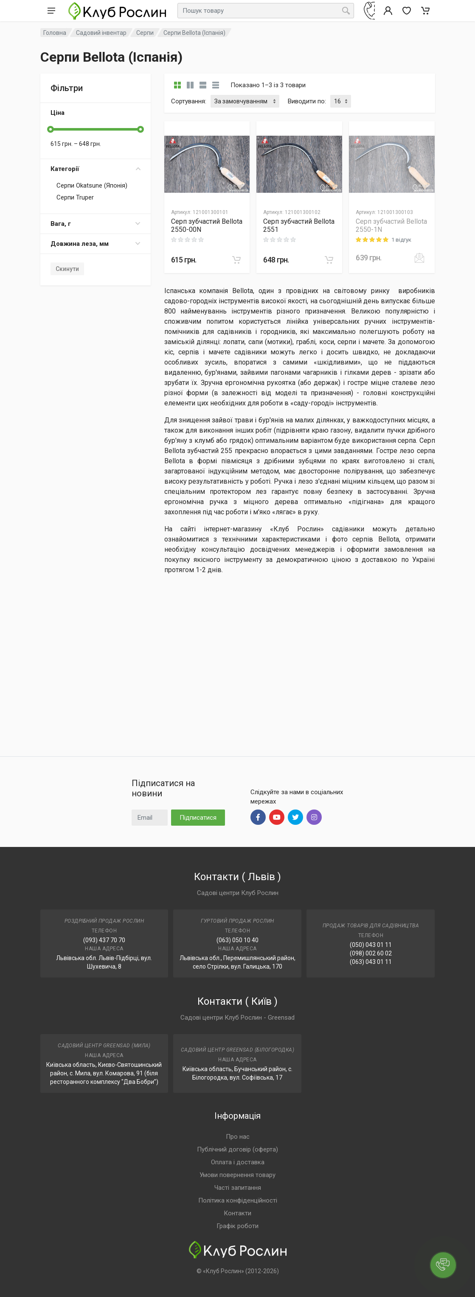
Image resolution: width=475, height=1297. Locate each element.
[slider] (50, 129)
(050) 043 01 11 (371, 944)
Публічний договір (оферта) (237, 1149)
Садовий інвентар (101, 32)
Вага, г (96, 224)
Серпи (145, 32)
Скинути (67, 268)
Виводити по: (307, 101)
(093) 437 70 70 (104, 940)
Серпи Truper (75, 197)
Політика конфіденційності (237, 1200)
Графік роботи (237, 1226)
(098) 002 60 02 (371, 953)
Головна (54, 32)
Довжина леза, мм (96, 244)
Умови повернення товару (237, 1175)
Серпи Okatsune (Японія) (91, 185)
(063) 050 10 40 (237, 940)
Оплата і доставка (237, 1162)
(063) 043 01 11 (371, 961)
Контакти (237, 1213)
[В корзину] (236, 260)
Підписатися (198, 817)
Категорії (96, 169)
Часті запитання (237, 1188)
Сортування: (188, 101)
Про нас (238, 1136)
